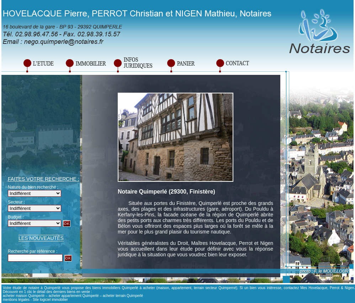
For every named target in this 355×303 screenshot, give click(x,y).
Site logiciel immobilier (50, 300)
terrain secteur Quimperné (215, 288)
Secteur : (16, 202)
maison (163, 288)
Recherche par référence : (32, 251)
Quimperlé (210, 203)
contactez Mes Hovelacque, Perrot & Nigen (319, 288)
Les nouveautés (41, 238)
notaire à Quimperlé (44, 288)
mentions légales (16, 300)
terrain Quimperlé (129, 296)
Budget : (16, 217)
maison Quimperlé (30, 296)
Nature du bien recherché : (33, 187)
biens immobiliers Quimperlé (115, 288)
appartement (181, 288)
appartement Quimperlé (80, 296)
